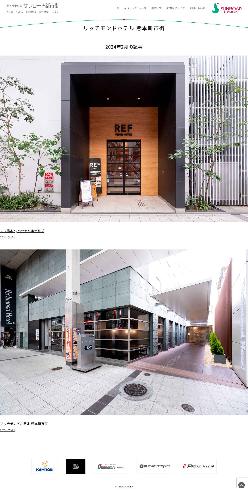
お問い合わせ (197, 8)
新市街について (176, 8)
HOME (117, 8)
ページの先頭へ (241, 485)
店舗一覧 (156, 8)
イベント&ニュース (135, 8)
